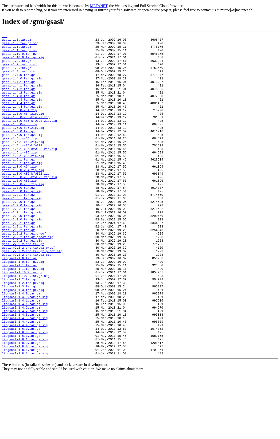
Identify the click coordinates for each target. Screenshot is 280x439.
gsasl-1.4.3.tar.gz (18, 108)
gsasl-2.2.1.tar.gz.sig (22, 265)
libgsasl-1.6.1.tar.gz (21, 396)
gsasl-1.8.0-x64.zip (19, 193)
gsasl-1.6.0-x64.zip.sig (23, 130)
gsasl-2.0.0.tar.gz (18, 235)
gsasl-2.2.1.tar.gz (18, 261)
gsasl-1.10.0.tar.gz (19, 58)
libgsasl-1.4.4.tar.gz (21, 379)
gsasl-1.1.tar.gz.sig (20, 53)
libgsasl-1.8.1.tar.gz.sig (25, 417)
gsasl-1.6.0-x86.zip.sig (23, 147)
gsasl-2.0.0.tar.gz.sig (22, 240)
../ (4, 37)
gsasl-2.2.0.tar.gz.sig (22, 257)
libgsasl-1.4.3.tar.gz (21, 371)
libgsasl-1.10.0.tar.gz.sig (26, 324)
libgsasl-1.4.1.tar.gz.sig (25, 358)
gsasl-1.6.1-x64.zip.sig (23, 163)
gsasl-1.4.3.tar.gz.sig (22, 113)
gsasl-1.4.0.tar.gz (18, 83)
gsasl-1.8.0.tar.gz (18, 218)
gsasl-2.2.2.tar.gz (18, 269)
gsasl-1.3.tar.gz (16, 75)
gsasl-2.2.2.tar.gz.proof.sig (27, 278)
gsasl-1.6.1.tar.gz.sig (22, 189)
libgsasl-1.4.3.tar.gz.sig (25, 375)
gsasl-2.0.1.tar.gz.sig (22, 248)
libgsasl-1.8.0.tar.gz (21, 405)
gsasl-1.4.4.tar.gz (18, 117)
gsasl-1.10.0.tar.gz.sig (23, 62)
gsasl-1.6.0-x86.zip (19, 142)
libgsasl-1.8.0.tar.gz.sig (25, 409)
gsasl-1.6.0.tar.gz (18, 151)
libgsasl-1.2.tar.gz (19, 328)
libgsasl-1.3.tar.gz (19, 337)
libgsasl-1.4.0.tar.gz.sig (25, 350)
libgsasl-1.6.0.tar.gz (21, 388)
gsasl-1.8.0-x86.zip (19, 210)
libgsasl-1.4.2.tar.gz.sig (25, 367)
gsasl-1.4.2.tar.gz (18, 100)
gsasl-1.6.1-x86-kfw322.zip (26, 168)
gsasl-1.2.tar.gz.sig (20, 70)
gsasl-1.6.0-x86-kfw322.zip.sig (29, 138)
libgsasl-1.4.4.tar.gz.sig (25, 383)
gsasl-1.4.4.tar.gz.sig (22, 121)
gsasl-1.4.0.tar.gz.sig (22, 87)
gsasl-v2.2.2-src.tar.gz (23, 286)
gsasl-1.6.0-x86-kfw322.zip (26, 134)
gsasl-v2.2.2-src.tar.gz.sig (26, 299)
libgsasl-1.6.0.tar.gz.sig (25, 392)
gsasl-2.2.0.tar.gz (18, 252)
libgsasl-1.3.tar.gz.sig (23, 341)
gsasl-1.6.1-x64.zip (19, 159)
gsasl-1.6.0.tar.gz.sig (22, 155)
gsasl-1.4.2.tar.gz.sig (22, 104)
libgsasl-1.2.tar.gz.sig (23, 333)
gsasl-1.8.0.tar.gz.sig (22, 223)
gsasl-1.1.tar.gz (16, 49)
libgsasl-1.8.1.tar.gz (21, 413)
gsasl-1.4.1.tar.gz (18, 92)
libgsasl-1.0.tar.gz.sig (23, 307)
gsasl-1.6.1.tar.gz (18, 185)
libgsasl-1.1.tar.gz (19, 312)
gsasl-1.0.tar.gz (16, 41)
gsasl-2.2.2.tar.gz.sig (22, 282)
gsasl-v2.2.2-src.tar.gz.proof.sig (32, 295)
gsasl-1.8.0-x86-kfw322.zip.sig (29, 206)
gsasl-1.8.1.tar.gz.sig (22, 231)
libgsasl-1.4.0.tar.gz (21, 345)
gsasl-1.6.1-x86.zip (19, 176)
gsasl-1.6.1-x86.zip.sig (23, 180)
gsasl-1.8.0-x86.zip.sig (23, 214)
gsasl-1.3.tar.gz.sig (20, 79)
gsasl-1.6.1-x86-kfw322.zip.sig (29, 172)
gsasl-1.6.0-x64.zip (19, 125)
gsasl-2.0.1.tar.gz (18, 244)
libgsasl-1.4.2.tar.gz (21, 362)
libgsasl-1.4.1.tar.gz (21, 354)
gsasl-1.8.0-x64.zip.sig (23, 197)
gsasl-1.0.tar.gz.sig (20, 45)
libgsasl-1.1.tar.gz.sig (23, 316)
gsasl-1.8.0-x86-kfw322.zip (26, 202)
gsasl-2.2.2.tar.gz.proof (24, 273)
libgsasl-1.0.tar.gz (19, 303)
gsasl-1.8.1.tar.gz (18, 227)
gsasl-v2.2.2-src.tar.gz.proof (28, 290)
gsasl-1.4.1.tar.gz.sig (22, 96)
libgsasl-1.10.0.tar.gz (22, 320)
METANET (98, 6)
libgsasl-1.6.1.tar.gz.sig (25, 400)
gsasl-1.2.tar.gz (16, 66)
